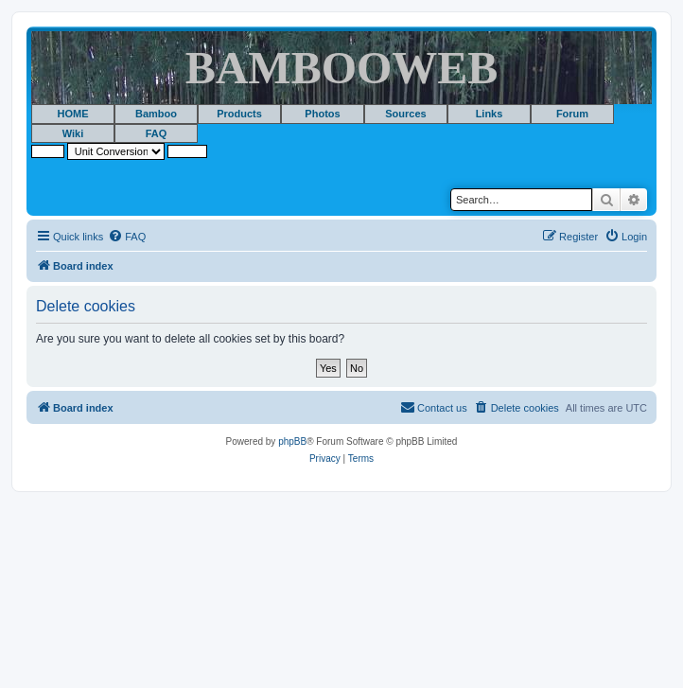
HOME (73, 113)
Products (239, 113)
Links (489, 113)
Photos (322, 113)
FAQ (156, 133)
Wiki (73, 133)
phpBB (292, 441)
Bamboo (156, 113)
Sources (405, 113)
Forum (572, 113)
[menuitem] (127, 236)
